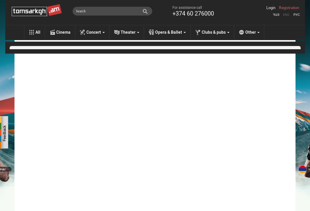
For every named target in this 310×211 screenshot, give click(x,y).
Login (270, 8)
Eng (286, 15)
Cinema (63, 32)
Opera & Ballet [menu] (170, 32)
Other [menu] (252, 32)
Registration (289, 8)
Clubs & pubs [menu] (215, 32)
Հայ (276, 15)
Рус (296, 15)
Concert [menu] (95, 32)
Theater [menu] (130, 32)
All (37, 32)
